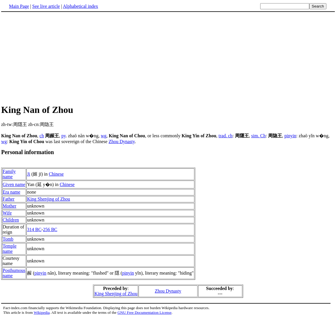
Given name (14, 185)
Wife (7, 213)
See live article (46, 6)
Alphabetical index (80, 6)
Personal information (27, 152)
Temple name (10, 249)
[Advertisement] (50, 57)
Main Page (19, 6)
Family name (9, 175)
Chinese (56, 174)
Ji (28, 174)
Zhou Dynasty (122, 141)
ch (41, 135)
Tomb (8, 239)
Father (9, 199)
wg (104, 135)
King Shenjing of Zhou (48, 199)
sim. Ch (258, 135)
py (63, 135)
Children (11, 220)
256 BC (50, 230)
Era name (11, 192)
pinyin (290, 135)
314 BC (34, 230)
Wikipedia (42, 313)
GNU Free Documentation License (144, 313)
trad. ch (226, 135)
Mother (9, 206)
